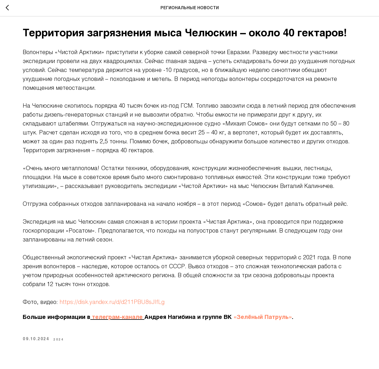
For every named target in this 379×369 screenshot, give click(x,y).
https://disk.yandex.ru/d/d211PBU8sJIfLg (112, 302)
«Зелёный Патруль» (262, 317)
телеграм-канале (117, 317)
